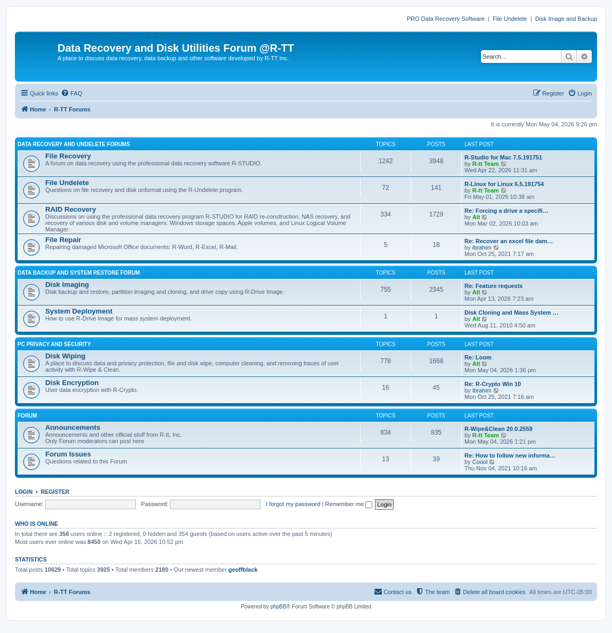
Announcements (72, 427)
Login (23, 491)
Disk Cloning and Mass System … (511, 312)
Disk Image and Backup (566, 18)
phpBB (279, 607)
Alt (476, 217)
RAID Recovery (70, 209)
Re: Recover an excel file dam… (508, 241)
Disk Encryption (72, 383)
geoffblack (243, 569)
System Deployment (78, 311)
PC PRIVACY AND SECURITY (54, 344)
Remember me (348, 504)
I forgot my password (293, 504)
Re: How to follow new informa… (510, 455)
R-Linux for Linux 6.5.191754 (504, 184)
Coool (480, 462)
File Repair (63, 240)
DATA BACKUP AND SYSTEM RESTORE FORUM (79, 273)
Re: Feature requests (493, 286)
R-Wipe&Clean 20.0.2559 (498, 429)
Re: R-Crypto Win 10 (492, 384)
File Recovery (68, 156)
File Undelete (510, 18)
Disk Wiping (65, 356)
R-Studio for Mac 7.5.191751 (503, 157)
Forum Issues (68, 454)
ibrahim (482, 247)
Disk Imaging (67, 285)
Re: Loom (478, 357)
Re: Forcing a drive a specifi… (506, 210)
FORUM (27, 416)
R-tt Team (485, 164)
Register (55, 491)
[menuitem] (71, 93)
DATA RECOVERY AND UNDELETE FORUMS (74, 144)
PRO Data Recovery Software (446, 18)
